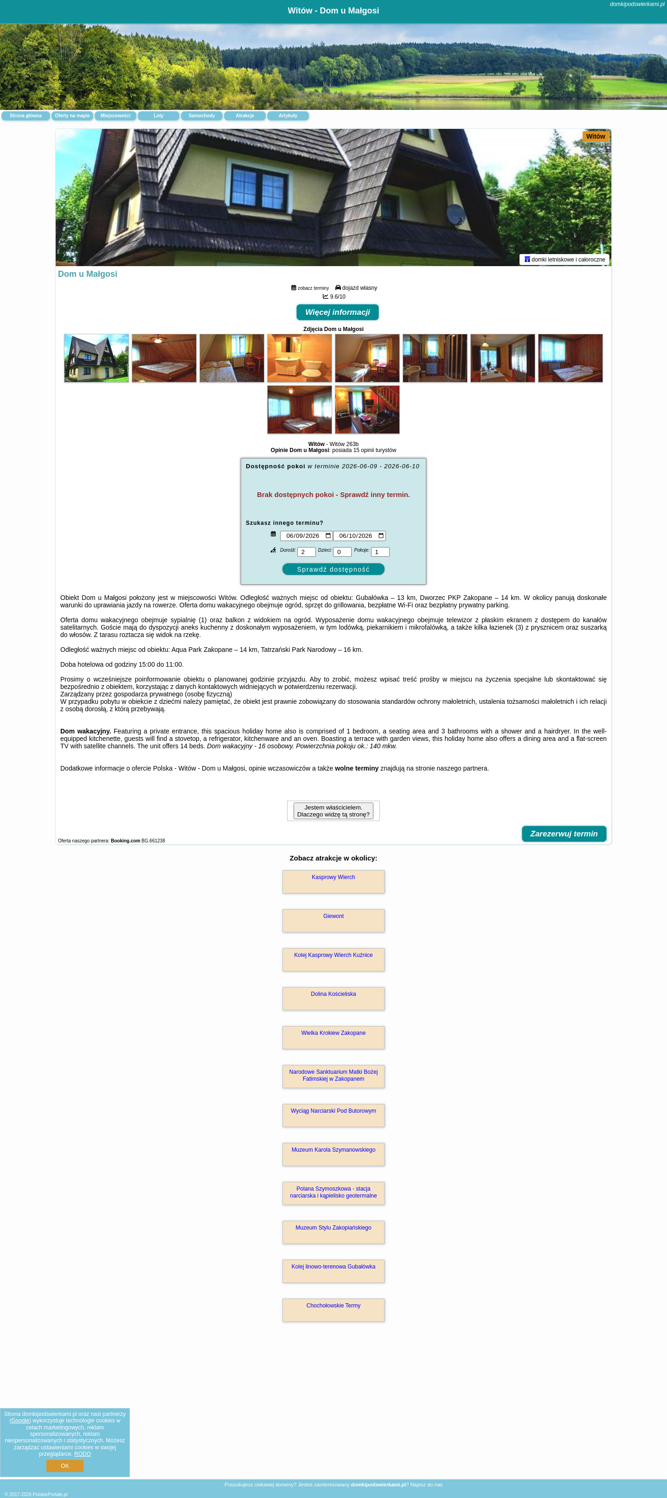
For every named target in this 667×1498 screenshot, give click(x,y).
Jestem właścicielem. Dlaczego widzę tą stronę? (333, 813)
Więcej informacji (337, 314)
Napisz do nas (426, 1484)
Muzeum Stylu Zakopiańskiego (333, 1229)
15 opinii (363, 452)
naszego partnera (462, 770)
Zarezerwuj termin (564, 835)
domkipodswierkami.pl (637, 4)
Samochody (202, 115)
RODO (82, 1454)
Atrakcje (245, 115)
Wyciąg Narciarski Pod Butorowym (333, 1112)
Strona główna (26, 115)
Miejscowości (115, 115)
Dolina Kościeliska (333, 996)
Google (20, 1420)
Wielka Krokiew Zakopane (333, 1035)
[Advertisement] (333, 1411)
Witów (595, 136)
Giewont (333, 918)
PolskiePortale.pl (50, 1494)
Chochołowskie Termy (334, 1307)
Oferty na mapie (72, 115)
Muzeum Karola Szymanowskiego (334, 1151)
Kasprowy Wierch (333, 879)
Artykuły (288, 115)
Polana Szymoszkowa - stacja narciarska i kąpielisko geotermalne (333, 1193)
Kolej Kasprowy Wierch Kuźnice (333, 957)
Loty (158, 115)
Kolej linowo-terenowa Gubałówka (334, 1268)
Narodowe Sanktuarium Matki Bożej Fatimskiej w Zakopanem (333, 1077)
